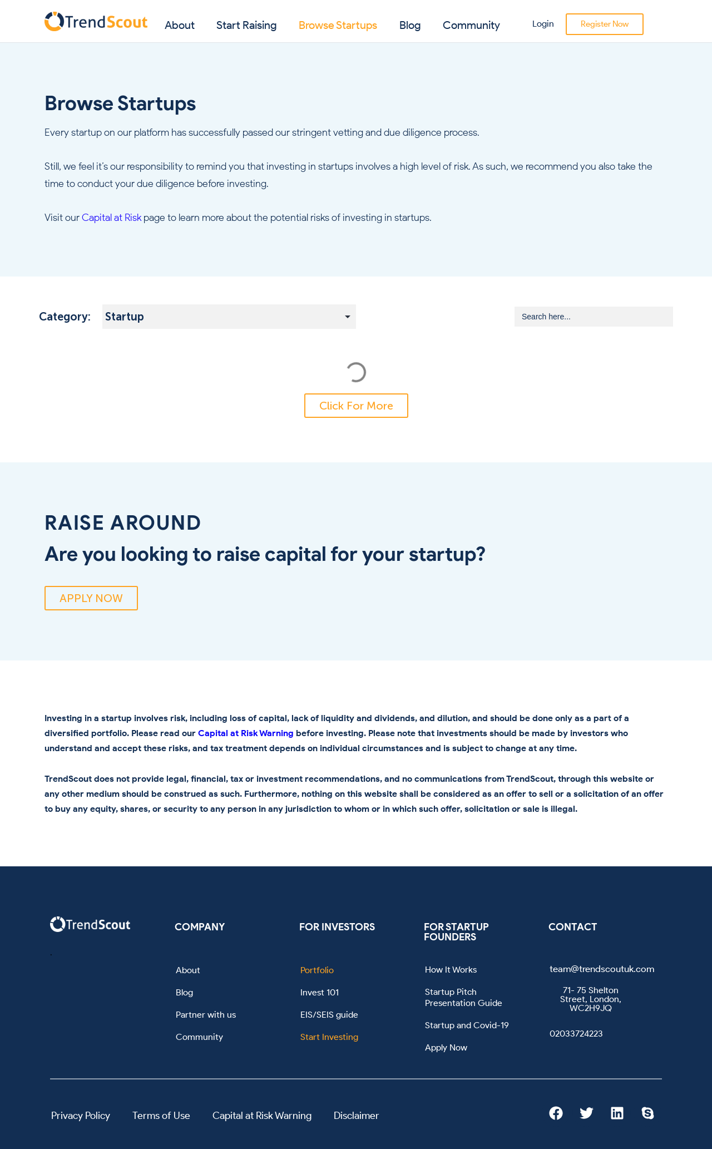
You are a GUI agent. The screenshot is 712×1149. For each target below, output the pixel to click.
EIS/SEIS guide (329, 1014)
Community (471, 25)
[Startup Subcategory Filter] (229, 316)
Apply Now (446, 1047)
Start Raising (246, 25)
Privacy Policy (80, 1115)
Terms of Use (161, 1115)
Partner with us (206, 1014)
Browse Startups (338, 25)
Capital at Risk (111, 217)
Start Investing (329, 1037)
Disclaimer (356, 1115)
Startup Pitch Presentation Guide (463, 997)
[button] (356, 405)
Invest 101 (319, 992)
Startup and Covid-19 (467, 1025)
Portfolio (317, 970)
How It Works (451, 969)
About (180, 25)
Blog (410, 25)
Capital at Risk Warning (246, 733)
